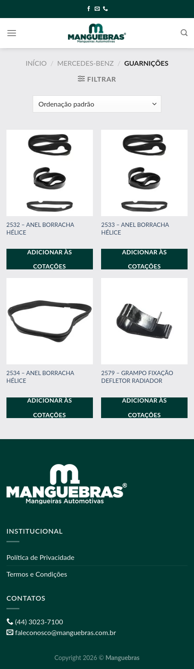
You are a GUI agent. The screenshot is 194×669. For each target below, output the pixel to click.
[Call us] (105, 9)
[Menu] (11, 32)
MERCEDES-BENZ (85, 63)
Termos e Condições (36, 574)
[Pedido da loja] (97, 104)
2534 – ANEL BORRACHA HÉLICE (40, 377)
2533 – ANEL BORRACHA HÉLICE (135, 228)
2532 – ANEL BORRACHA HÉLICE (40, 228)
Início (35, 63)
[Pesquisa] (184, 32)
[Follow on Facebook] (88, 9)
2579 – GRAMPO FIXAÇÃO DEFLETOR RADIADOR (137, 377)
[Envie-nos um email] (97, 9)
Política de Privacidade (40, 557)
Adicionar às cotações (49, 259)
